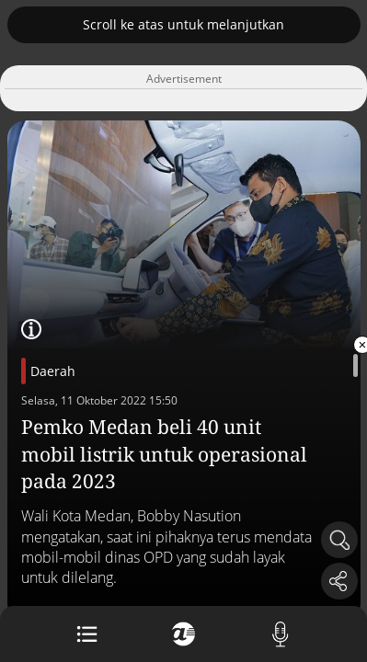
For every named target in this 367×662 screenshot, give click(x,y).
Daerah (52, 371)
